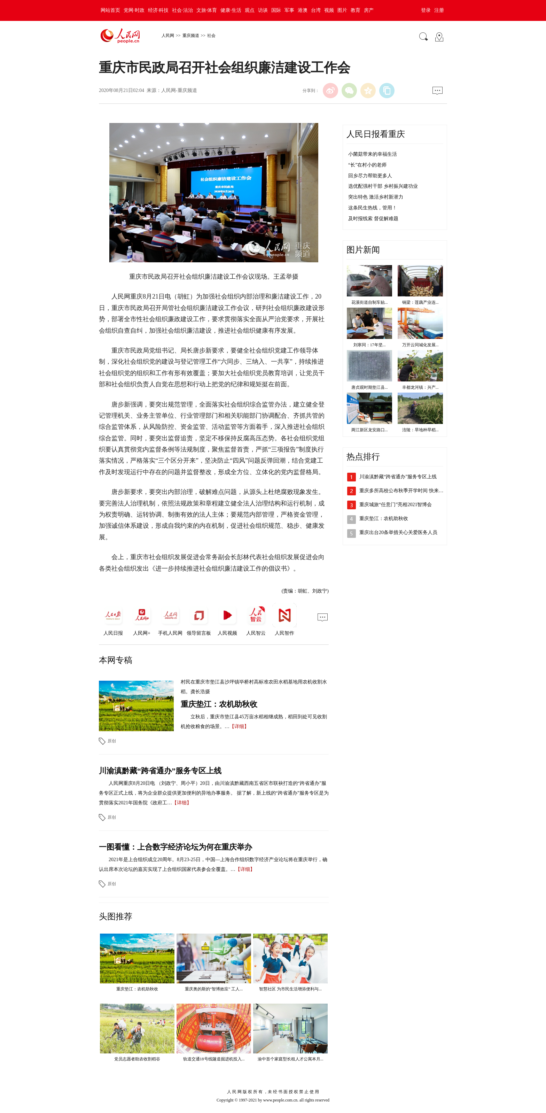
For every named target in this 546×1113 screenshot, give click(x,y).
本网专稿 (115, 660)
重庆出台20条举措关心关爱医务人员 (398, 532)
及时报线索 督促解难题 (373, 218)
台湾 (316, 10)
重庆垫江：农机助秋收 (219, 704)
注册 (439, 10)
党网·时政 (134, 10)
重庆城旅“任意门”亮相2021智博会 (395, 504)
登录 (426, 10)
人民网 (168, 35)
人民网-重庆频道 (179, 90)
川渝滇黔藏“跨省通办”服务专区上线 (160, 770)
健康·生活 (230, 10)
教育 (355, 10)
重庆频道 (190, 35)
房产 (369, 10)
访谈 (263, 10)
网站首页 (110, 10)
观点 (250, 10)
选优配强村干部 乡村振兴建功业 (383, 186)
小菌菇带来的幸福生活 (372, 154)
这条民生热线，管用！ (372, 207)
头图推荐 (115, 916)
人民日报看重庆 (375, 134)
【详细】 (239, 726)
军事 (289, 10)
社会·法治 (182, 10)
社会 (211, 35)
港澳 (302, 10)
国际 (276, 10)
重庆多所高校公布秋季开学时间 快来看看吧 (406, 490)
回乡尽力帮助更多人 (370, 175)
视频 (329, 10)
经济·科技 (158, 10)
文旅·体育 (206, 10)
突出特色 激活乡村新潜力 (375, 197)
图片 (342, 10)
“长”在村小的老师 (367, 165)
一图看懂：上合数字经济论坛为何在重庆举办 (175, 847)
